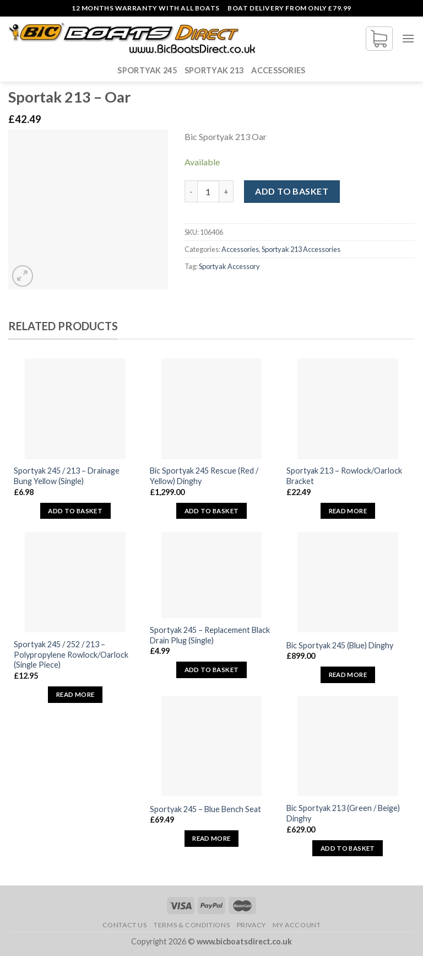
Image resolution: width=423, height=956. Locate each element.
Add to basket (291, 191)
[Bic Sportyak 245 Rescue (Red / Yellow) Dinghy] (211, 408)
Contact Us (124, 925)
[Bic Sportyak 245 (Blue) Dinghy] (347, 582)
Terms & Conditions (192, 925)
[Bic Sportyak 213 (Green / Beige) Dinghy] (347, 746)
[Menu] (408, 38)
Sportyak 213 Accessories (301, 249)
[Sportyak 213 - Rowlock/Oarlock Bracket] (347, 408)
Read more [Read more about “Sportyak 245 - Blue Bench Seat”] (211, 838)
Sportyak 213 (214, 70)
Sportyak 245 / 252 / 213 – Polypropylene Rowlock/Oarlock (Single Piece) (71, 654)
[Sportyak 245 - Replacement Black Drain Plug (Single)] (211, 575)
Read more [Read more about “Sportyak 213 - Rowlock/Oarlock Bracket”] (348, 510)
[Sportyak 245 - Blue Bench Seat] (211, 746)
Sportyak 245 (146, 70)
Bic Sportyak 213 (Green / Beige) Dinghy (343, 813)
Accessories (278, 70)
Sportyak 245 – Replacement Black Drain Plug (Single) (210, 635)
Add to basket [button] (75, 510)
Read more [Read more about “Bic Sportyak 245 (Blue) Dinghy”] (348, 674)
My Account (297, 925)
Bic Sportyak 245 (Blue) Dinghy (339, 645)
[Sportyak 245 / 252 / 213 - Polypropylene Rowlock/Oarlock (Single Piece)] (75, 582)
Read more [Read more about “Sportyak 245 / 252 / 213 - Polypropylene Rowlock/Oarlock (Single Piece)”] (75, 694)
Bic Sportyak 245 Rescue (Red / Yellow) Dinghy (204, 476)
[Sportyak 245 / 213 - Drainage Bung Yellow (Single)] (75, 408)
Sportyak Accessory (229, 266)
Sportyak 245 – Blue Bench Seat (205, 809)
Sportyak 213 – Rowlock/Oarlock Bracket (344, 476)
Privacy (251, 925)
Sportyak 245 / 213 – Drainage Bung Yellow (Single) (67, 476)
